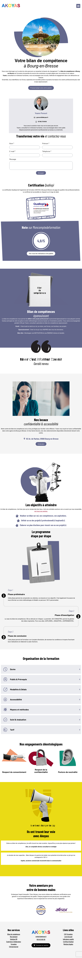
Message (12, 159)
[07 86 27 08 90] (36, 121)
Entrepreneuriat (13, 947)
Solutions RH (13, 939)
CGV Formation (68, 934)
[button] (78, 6)
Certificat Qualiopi (68, 942)
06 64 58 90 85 (41, 939)
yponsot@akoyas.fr (42, 117)
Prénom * (45, 143)
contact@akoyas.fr (41, 937)
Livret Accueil (68, 937)
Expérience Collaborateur (13, 942)
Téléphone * (46, 151)
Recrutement (13, 937)
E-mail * (12, 151)
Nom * (11, 143)
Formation (14, 944)
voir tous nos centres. (41, 511)
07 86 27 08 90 (42, 121)
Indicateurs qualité (68, 939)
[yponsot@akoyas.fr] (34, 117)
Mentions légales (68, 944)
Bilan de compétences (13, 934)
